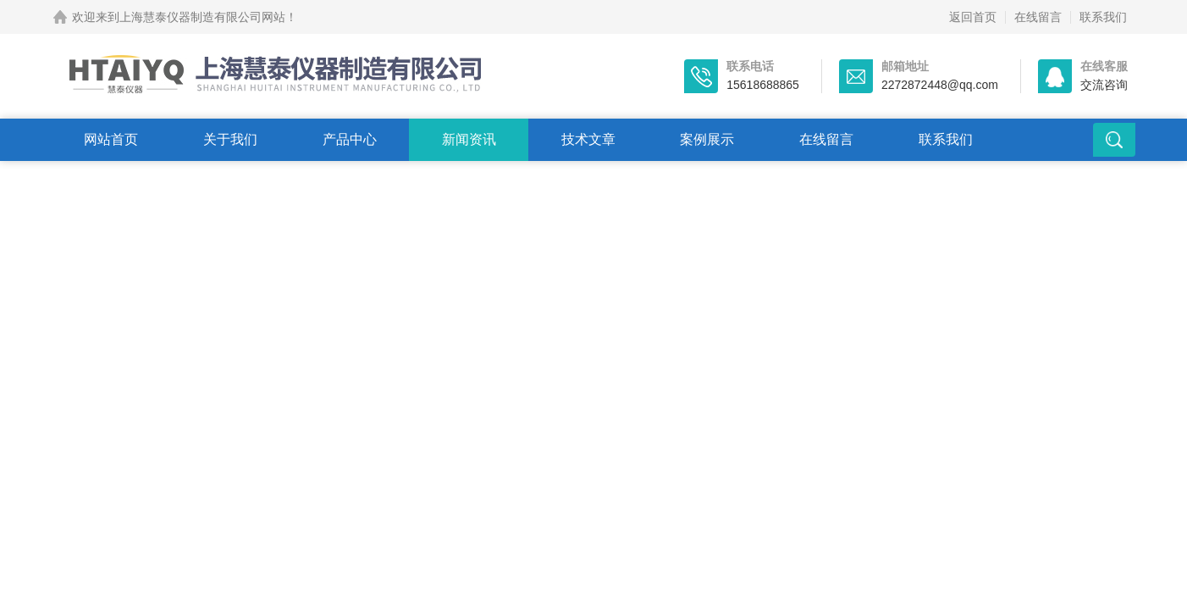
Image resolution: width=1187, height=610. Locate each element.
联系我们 (1103, 17)
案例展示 (707, 139)
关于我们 (230, 139)
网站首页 (111, 139)
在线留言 (1038, 17)
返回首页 (973, 17)
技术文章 (588, 139)
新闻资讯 (469, 139)
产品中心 (350, 139)
